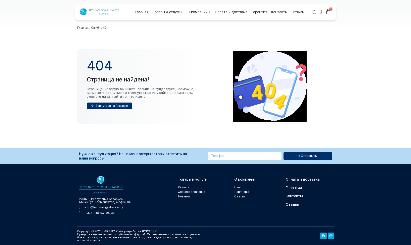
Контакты (279, 12)
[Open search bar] (314, 12)
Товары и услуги (168, 12)
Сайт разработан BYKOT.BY (136, 231)
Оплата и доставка (231, 12)
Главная (142, 12)
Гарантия (259, 12)
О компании (199, 12)
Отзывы (298, 12)
